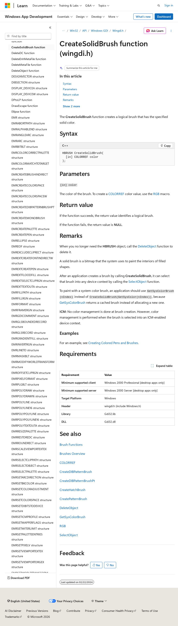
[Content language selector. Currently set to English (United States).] (23, 601)
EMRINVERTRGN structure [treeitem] (27, 344)
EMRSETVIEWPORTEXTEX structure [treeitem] (27, 553)
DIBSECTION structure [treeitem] (25, 82)
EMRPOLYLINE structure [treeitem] (26, 402)
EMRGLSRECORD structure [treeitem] (28, 333)
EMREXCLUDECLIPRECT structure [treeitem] (32, 252)
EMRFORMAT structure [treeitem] (26, 304)
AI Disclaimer (13, 611)
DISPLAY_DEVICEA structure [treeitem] (29, 88)
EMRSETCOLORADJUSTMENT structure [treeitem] (30, 491)
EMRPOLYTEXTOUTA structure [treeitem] (30, 425)
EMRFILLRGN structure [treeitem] (25, 298)
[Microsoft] (7, 5)
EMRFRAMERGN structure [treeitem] (27, 310)
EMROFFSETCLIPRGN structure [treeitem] (30, 373)
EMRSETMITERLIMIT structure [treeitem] (30, 528)
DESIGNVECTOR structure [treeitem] (27, 76)
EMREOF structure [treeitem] (23, 246)
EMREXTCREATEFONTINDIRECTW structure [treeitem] (32, 260)
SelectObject (137, 281)
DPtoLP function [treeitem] (21, 100)
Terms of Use (150, 611)
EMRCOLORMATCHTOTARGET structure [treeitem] (30, 166)
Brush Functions (71, 444)
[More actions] (171, 31)
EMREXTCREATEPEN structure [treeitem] (29, 269)
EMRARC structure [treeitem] (23, 141)
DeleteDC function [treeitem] (23, 53)
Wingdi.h (118, 30)
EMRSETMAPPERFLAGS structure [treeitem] (32, 522)
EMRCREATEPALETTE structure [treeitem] (30, 229)
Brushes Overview (72, 453)
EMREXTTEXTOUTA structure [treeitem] (29, 287)
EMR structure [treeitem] (20, 117)
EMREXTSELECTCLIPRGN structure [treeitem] (32, 281)
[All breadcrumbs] (63, 31)
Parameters (70, 89)
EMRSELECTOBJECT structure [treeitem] (29, 466)
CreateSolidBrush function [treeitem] (28, 47)
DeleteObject (147, 246)
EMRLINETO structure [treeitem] (25, 350)
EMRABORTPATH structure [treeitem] (28, 123)
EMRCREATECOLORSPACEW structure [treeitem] (29, 198)
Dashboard (164, 16)
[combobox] (28, 36)
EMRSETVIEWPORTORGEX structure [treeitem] (27, 564)
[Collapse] (50, 27)
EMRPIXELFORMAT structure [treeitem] (29, 379)
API (84, 30)
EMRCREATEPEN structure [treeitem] (27, 235)
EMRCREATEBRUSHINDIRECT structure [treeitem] (29, 176)
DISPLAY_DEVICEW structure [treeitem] (29, 94)
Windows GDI (99, 30)
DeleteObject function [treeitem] (25, 71)
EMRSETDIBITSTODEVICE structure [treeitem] (27, 508)
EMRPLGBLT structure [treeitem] (25, 384)
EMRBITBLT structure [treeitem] (24, 147)
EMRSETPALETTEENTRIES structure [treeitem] (27, 536)
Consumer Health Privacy (118, 611)
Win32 (74, 30)
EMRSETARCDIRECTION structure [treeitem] (32, 477)
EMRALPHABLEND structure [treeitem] (29, 129)
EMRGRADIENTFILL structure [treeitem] (29, 338)
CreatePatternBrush (73, 499)
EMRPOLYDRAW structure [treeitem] (27, 390)
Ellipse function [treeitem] (20, 111)
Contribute (73, 611)
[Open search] (159, 5)
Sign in (168, 5)
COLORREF (116, 194)
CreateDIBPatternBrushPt (77, 480)
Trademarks (12, 617)
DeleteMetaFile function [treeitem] (26, 65)
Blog (56, 611)
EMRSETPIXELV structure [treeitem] (27, 545)
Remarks (68, 100)
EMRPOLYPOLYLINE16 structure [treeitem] (31, 420)
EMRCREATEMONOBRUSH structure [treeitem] (28, 220)
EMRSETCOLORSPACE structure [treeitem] (31, 500)
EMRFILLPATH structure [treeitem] (26, 292)
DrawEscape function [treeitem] (24, 106)
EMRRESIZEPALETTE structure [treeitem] (30, 431)
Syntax (67, 83)
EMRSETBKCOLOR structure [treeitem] (28, 483)
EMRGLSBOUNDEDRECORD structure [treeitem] (29, 324)
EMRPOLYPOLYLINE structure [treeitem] (30, 414)
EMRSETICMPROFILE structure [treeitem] (30, 517)
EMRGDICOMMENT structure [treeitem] (30, 316)
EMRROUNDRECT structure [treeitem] (28, 443)
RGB (156, 194)
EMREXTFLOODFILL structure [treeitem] (30, 275)
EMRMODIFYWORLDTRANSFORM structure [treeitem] (32, 364)
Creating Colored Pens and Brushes (113, 343)
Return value (71, 94)
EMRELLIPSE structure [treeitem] (25, 241)
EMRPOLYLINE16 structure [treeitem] (28, 408)
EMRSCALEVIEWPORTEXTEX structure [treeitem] (28, 451)
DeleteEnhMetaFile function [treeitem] (28, 59)
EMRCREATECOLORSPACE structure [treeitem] (27, 187)
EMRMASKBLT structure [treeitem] (26, 356)
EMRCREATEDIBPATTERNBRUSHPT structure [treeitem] (32, 209)
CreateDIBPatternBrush (76, 471)
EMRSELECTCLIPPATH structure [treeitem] (31, 460)
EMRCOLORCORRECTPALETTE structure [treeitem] (30, 155)
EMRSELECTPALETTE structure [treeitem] (30, 472)
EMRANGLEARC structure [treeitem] (27, 135)
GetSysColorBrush (72, 302)
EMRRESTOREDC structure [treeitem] (28, 437)
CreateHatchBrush (72, 489)
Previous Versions (37, 611)
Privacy (89, 611)
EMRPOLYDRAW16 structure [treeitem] (29, 396)
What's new (143, 16)
